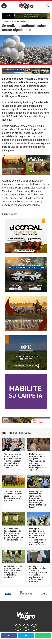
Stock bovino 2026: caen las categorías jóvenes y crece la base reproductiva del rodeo (13, 495)
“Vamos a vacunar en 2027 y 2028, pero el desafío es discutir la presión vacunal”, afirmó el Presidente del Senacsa (12, 461)
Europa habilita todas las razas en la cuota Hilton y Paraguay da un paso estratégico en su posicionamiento (13, 534)
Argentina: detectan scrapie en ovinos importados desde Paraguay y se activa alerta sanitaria (13, 571)
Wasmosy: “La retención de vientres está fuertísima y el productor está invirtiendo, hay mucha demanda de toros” (38, 499)
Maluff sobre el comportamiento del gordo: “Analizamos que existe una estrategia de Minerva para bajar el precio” (37, 462)
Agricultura (21, 22)
